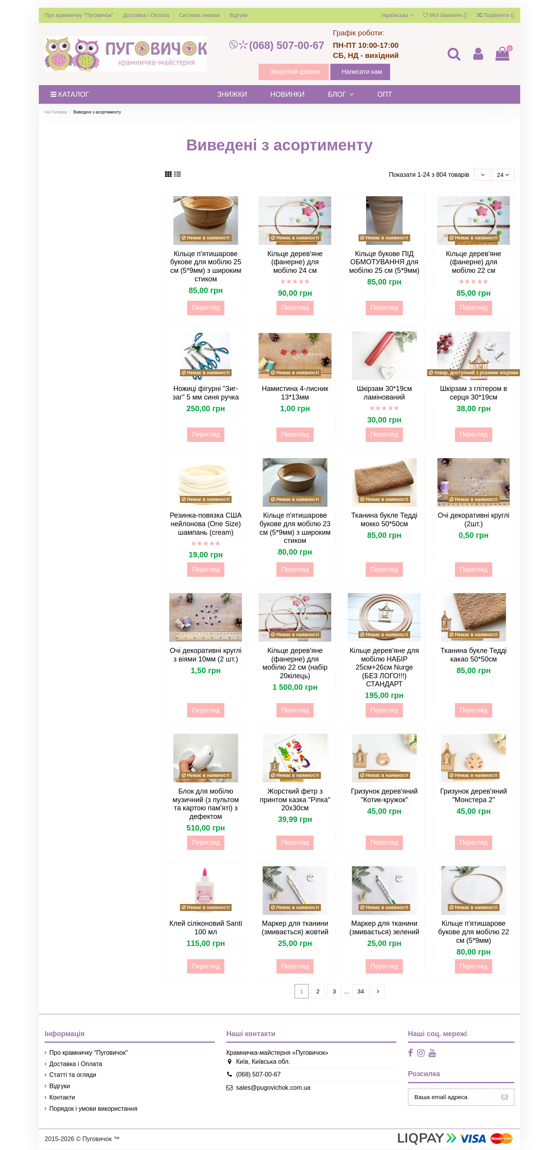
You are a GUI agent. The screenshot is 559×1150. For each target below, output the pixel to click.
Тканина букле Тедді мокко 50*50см (384, 520)
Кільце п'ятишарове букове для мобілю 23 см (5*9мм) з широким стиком (294, 528)
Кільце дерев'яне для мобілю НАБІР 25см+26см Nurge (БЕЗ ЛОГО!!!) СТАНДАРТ (384, 667)
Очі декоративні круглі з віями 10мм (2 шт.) (206, 655)
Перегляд (205, 308)
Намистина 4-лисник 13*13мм (295, 393)
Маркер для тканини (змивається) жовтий (295, 928)
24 (503, 174)
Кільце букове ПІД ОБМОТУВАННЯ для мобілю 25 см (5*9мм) (384, 262)
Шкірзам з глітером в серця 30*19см (473, 393)
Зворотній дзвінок (295, 71)
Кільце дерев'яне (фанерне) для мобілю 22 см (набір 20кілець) (294, 663)
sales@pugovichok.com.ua (271, 1088)
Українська (397, 15)
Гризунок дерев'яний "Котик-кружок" (384, 796)
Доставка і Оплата (147, 15)
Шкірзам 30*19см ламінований (384, 393)
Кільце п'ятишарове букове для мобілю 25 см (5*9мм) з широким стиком (205, 266)
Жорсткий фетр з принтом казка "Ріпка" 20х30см (295, 800)
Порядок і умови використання (93, 1109)
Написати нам (362, 71)
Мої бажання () (446, 15)
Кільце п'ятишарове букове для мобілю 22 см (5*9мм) (473, 932)
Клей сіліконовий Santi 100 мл (205, 928)
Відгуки (238, 15)
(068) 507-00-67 (276, 45)
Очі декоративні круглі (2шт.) (474, 520)
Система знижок (200, 15)
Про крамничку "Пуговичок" (80, 15)
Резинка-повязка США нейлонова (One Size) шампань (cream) (205, 524)
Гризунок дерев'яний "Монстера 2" (473, 796)
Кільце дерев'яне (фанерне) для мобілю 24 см (295, 262)
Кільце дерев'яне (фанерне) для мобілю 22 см (474, 262)
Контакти (62, 1098)
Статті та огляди (72, 1075)
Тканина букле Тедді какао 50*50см (474, 655)
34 (361, 991)
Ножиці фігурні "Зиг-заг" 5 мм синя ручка (205, 393)
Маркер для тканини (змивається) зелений (384, 928)
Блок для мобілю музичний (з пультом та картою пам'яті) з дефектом (206, 804)
